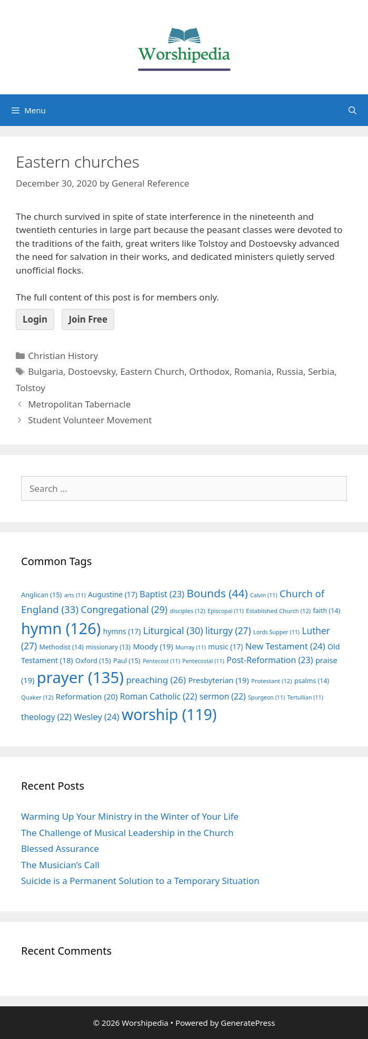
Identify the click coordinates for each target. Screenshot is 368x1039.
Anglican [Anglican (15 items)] (41, 594)
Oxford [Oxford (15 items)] (93, 660)
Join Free (87, 319)
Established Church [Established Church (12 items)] (278, 611)
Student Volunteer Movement (90, 420)
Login (35, 319)
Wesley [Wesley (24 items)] (96, 717)
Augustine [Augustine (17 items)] (112, 594)
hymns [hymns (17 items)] (122, 631)
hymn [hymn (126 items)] (61, 628)
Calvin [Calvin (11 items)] (263, 595)
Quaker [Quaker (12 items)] (37, 697)
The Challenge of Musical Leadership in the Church (127, 833)
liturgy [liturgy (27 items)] (228, 631)
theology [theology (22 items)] (46, 717)
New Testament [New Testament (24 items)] (285, 646)
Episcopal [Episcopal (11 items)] (225, 611)
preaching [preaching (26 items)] (156, 680)
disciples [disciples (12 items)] (187, 611)
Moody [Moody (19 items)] (153, 646)
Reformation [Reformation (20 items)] (87, 696)
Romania (253, 371)
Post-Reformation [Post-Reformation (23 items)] (269, 660)
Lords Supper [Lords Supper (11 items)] (276, 632)
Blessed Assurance (60, 848)
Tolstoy (30, 388)
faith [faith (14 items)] (327, 610)
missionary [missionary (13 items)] (108, 647)
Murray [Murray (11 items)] (190, 647)
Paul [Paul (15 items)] (127, 660)
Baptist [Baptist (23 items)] (162, 594)
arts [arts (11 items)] (75, 595)
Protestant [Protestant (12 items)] (271, 681)
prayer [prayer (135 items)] (80, 677)
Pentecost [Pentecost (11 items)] (161, 661)
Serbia (321, 371)
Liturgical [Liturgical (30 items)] (173, 630)
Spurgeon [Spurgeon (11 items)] (266, 697)
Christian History (63, 355)
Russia (289, 371)
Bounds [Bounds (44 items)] (216, 593)
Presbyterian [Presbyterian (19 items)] (218, 680)
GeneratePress (248, 1022)
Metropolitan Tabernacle (79, 404)
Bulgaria (45, 371)
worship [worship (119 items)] (169, 714)
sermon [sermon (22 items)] (223, 696)
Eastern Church (152, 371)
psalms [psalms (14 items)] (311, 680)
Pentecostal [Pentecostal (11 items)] (203, 661)
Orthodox (209, 371)
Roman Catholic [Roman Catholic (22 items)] (158, 696)
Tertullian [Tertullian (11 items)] (305, 697)
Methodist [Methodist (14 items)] (61, 647)
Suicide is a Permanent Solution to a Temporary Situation (140, 881)
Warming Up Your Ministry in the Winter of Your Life (129, 816)
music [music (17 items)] (225, 647)
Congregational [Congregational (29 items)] (124, 609)
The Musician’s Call (60, 865)
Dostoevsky (91, 371)
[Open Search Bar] (352, 110)
